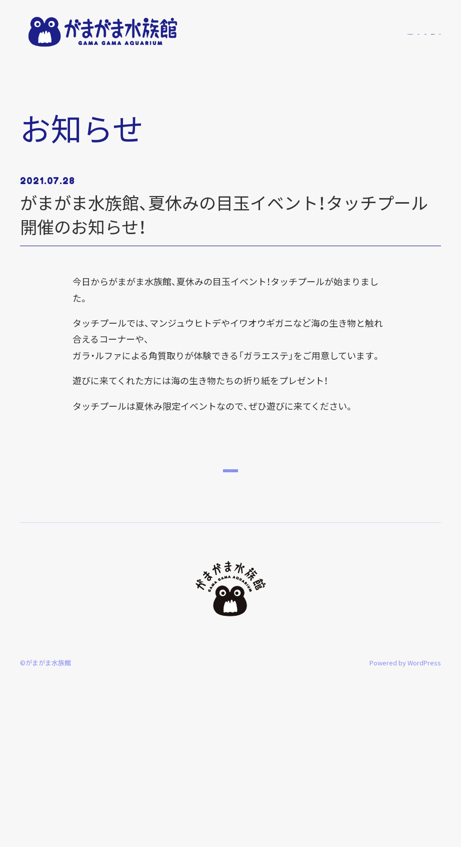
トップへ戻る (231, 601)
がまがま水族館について (266, 32)
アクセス (428, 32)
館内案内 (351, 32)
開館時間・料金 (389, 32)
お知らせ (320, 32)
